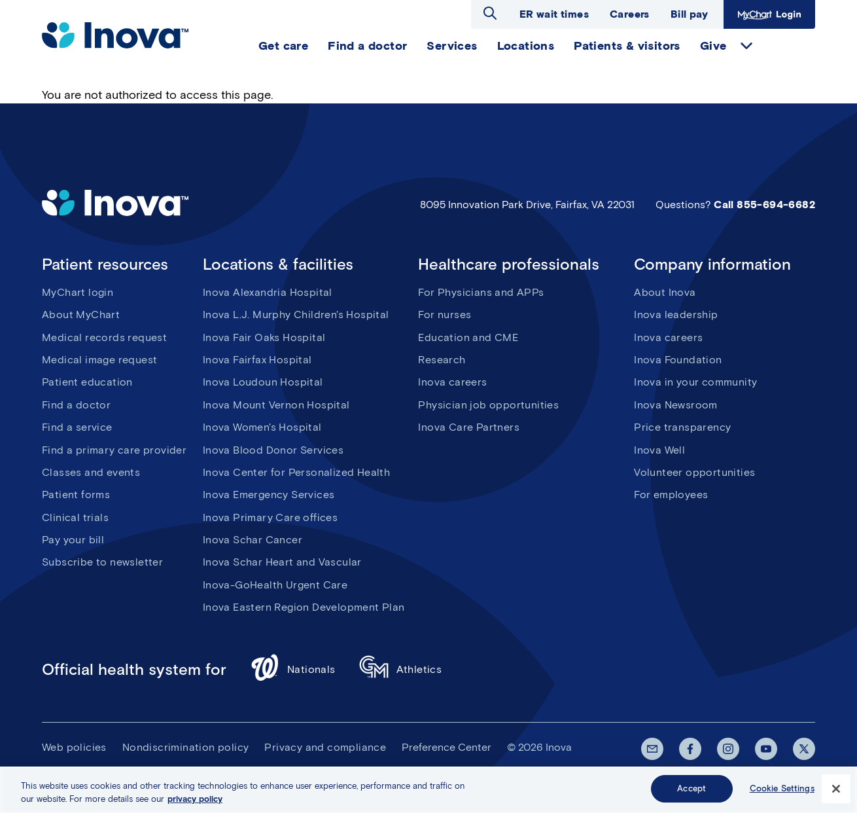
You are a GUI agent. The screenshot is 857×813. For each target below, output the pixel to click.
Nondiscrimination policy (185, 747)
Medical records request (104, 337)
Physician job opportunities (488, 405)
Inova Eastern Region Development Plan (304, 607)
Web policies (74, 747)
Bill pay (689, 14)
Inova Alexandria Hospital (267, 292)
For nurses (444, 314)
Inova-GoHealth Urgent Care (275, 585)
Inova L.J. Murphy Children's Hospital (296, 314)
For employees (671, 494)
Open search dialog (490, 13)
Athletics (400, 669)
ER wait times (554, 14)
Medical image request (99, 359)
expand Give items (746, 45)
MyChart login (77, 292)
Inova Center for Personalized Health (296, 472)
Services (452, 46)
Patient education (87, 382)
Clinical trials (75, 517)
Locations (526, 46)
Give (713, 46)
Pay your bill (73, 539)
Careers (630, 14)
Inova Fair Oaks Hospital (264, 337)
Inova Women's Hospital (262, 427)
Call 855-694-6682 (764, 204)
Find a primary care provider (114, 450)
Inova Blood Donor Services (273, 450)
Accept (691, 789)
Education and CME (468, 337)
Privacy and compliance (325, 747)
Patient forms (76, 494)
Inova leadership (676, 314)
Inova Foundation (678, 359)
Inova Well (659, 450)
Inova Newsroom (676, 405)
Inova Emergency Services (269, 494)
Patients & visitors (627, 46)
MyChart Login (769, 14)
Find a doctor (367, 46)
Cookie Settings (782, 789)
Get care (283, 46)
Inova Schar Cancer (252, 539)
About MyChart (81, 314)
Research (441, 359)
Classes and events (91, 472)
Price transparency (682, 427)
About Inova (664, 292)
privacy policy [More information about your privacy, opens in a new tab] (194, 799)
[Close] (836, 788)
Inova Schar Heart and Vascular (282, 562)
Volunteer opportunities (694, 472)
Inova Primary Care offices (270, 517)
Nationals (293, 669)
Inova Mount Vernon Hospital (276, 405)
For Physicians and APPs (481, 292)
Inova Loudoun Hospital (263, 382)
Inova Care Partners (468, 427)
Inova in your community (695, 382)
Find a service (77, 427)
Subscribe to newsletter (102, 562)
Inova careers (452, 382)
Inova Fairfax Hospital (257, 359)
